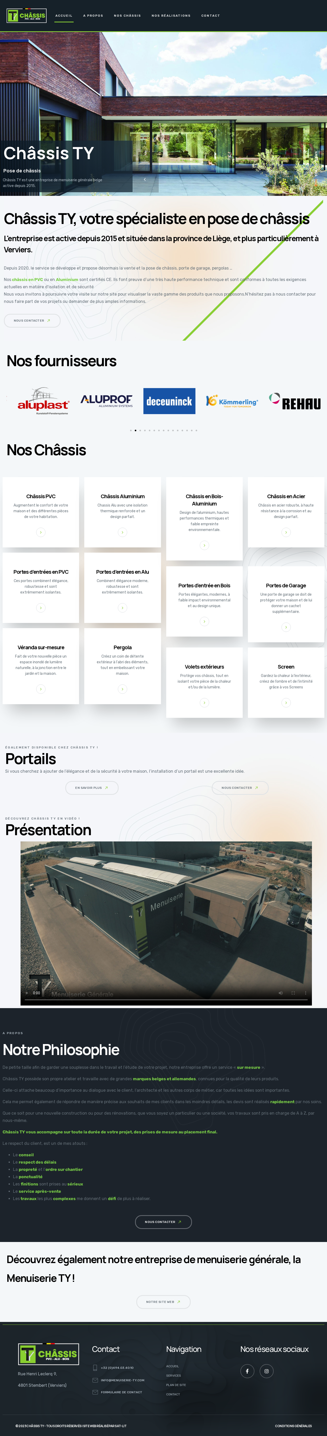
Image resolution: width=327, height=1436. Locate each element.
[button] (32, 321)
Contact (210, 15)
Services (173, 1375)
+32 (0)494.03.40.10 (117, 1368)
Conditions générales (293, 1426)
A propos (93, 15)
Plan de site (176, 1385)
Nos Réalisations (171, 15)
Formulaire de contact (121, 1392)
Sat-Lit (120, 1426)
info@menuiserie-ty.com (122, 1380)
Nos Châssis (127, 15)
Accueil (64, 15)
